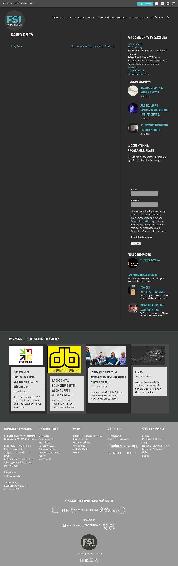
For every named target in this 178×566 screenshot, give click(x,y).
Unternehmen (49, 428)
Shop (145, 442)
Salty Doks (16, 46)
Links (144, 452)
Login (76, 452)
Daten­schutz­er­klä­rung (142, 221)
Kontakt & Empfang (18, 428)
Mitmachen (139, 17)
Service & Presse (153, 428)
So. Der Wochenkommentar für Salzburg (93, 46)
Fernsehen (62, 17)
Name (135, 189)
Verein (42, 455)
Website (78, 428)
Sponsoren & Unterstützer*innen (89, 500)
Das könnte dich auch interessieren (34, 338)
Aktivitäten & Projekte (113, 17)
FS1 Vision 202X (47, 445)
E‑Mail (135, 200)
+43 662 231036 (20, 3)
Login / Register (145, 3)
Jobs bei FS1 (45, 459)
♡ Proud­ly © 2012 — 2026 (89, 553)
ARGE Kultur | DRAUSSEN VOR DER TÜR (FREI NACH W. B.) (154, 110)
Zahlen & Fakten (47, 449)
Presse (145, 435)
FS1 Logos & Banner (152, 439)
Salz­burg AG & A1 (141, 73)
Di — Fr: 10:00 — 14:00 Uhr (121, 452)
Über (157, 17)
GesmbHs (44, 435)
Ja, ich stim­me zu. (142, 237)
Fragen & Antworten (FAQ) (155, 445)
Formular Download (152, 449)
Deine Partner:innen (49, 452)
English (31, 3)
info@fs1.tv (7, 3)
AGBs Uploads (80, 449)
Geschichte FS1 (47, 439)
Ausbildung (84, 17)
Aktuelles (114, 428)
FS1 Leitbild (44, 442)
